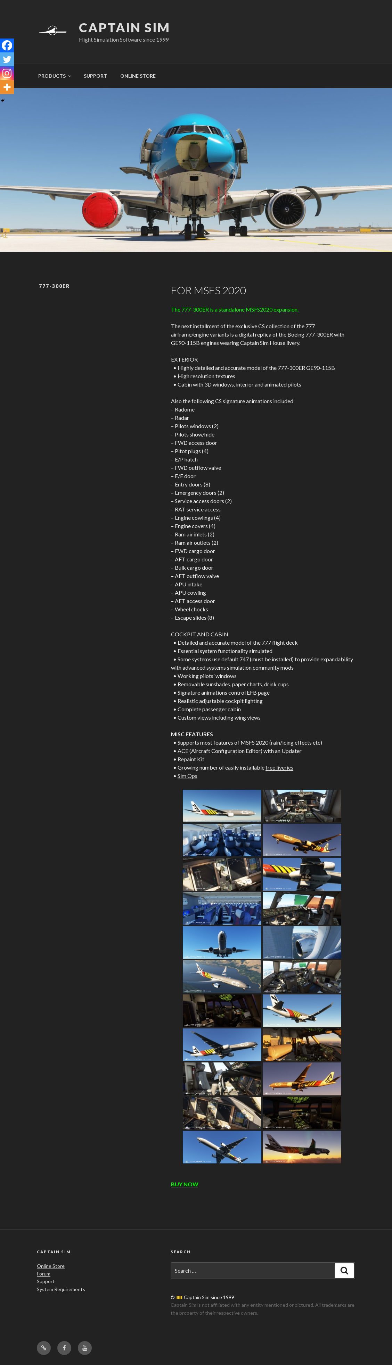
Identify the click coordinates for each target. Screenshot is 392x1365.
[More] (7, 87)
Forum (43, 1274)
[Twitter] (7, 59)
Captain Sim (124, 27)
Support (46, 1281)
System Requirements (61, 1289)
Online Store (51, 1266)
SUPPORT (95, 76)
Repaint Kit (191, 759)
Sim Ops (187, 775)
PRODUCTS (55, 76)
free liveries (279, 767)
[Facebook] (7, 45)
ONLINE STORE (138, 76)
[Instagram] (7, 73)
